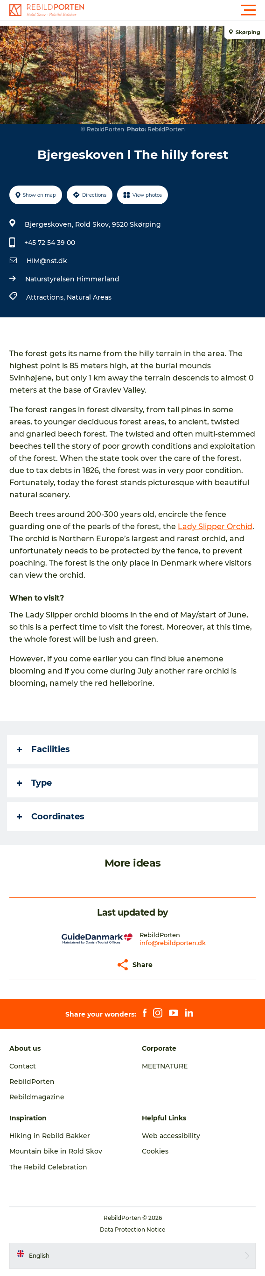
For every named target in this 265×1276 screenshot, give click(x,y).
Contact (22, 1066)
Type (34, 783)
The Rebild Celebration (48, 1167)
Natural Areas (89, 297)
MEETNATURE (165, 1066)
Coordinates (50, 816)
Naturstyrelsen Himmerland (72, 279)
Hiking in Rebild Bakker (49, 1136)
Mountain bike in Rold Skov (55, 1151)
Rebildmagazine (36, 1097)
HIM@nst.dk (47, 261)
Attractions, (46, 297)
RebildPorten (32, 1081)
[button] (174, 10)
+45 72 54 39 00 (49, 242)
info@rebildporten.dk (172, 942)
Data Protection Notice (132, 1229)
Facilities (43, 749)
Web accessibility (171, 1136)
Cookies (155, 1151)
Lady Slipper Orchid (215, 526)
